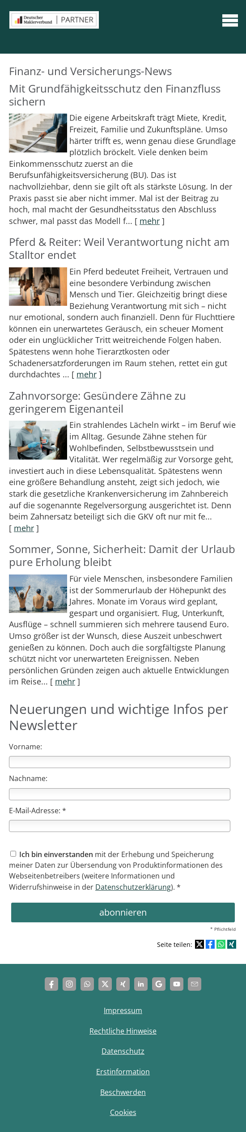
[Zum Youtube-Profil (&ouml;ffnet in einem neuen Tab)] (176, 984)
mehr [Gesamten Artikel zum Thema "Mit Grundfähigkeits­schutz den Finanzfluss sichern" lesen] (150, 220)
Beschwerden (123, 1092)
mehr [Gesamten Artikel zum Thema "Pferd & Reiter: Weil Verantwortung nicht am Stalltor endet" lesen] (86, 374)
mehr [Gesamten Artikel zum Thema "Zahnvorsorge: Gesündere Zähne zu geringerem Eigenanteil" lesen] (24, 528)
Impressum (123, 1010)
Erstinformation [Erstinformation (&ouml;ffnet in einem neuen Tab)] (123, 1072)
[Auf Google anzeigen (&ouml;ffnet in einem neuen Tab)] (158, 984)
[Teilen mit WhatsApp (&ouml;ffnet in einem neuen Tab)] (220, 944)
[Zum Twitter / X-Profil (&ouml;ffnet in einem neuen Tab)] (105, 984)
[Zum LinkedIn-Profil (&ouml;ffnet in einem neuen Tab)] (141, 984)
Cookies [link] (123, 1112)
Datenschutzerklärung (133, 887)
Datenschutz (123, 1051)
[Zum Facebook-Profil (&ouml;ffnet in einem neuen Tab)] (51, 984)
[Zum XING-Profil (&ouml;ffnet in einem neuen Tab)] (123, 984)
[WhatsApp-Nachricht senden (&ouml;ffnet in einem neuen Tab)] (87, 984)
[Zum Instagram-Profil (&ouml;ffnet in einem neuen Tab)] (69, 984)
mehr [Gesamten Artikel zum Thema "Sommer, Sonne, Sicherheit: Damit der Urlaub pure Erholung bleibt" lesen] (65, 681)
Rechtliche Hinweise (123, 1031)
